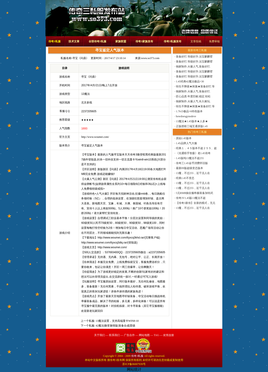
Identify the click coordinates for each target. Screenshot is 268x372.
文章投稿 (195, 41)
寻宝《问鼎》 (80, 58)
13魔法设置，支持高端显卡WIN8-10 (117, 320)
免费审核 (214, 41)
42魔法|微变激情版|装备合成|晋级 (115, 325)
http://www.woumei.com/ (95, 136)
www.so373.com (150, 58)
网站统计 (134, 369)
